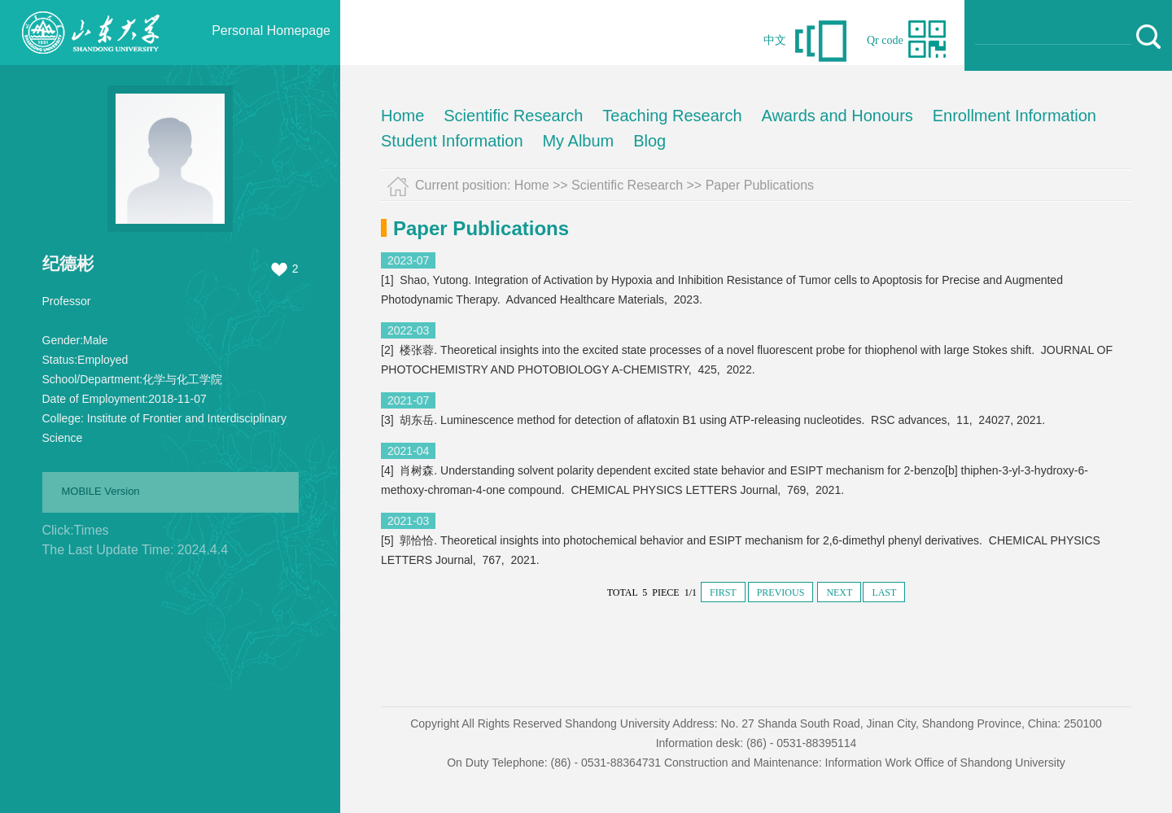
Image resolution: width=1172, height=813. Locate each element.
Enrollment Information (1014, 116)
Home (402, 116)
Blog (649, 141)
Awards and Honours (836, 116)
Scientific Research (513, 116)
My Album (578, 141)
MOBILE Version (101, 491)
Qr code (885, 40)
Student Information (452, 141)
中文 (774, 40)
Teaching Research (671, 116)
